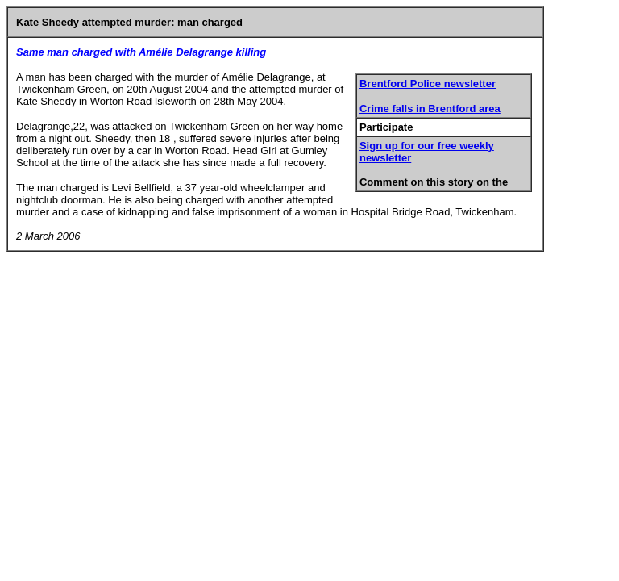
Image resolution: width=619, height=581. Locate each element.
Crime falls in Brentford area (430, 108)
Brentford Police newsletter (427, 83)
